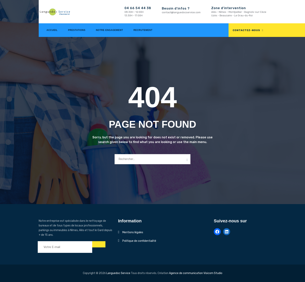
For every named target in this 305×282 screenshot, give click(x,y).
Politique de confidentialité (139, 241)
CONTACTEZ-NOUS (246, 30)
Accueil (52, 30)
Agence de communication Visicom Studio (195, 273)
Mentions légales (132, 232)
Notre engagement (109, 30)
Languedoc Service (118, 273)
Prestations (76, 30)
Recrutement (142, 30)
